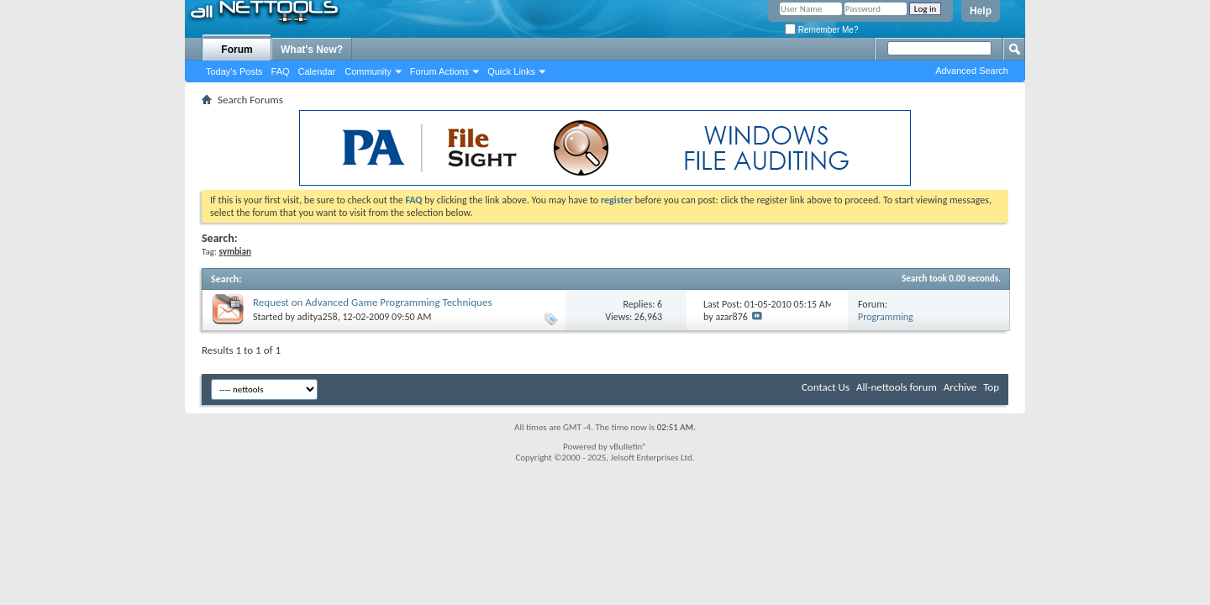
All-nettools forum (896, 387)
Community (368, 71)
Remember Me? (821, 29)
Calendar (317, 71)
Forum (236, 49)
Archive (960, 387)
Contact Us (826, 387)
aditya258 (317, 317)
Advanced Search (971, 71)
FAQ (280, 71)
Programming (885, 317)
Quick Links (511, 71)
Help (981, 11)
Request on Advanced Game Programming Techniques (372, 302)
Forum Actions (439, 71)
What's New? (312, 49)
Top (991, 387)
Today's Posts (234, 71)
